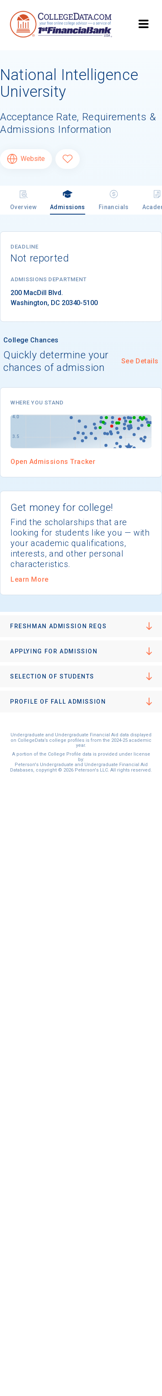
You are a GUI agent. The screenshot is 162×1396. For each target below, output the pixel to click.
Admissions (67, 199)
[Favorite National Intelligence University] (67, 159)
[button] (81, 626)
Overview (23, 199)
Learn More (29, 579)
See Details (140, 361)
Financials (114, 199)
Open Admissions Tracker (52, 462)
